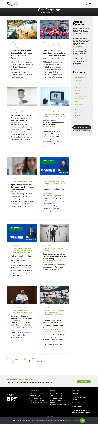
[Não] (96, 420)
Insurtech (78, 101)
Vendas (77, 126)
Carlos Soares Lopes (78, 64)
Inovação (15, 47)
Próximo (40, 361)
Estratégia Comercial (81, 91)
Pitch (76, 110)
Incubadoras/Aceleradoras (21, 45)
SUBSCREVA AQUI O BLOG (81, 135)
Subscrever (84, 381)
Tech (76, 120)
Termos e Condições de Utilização (79, 398)
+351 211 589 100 (57, 398)
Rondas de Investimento (82, 115)
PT (81, 4)
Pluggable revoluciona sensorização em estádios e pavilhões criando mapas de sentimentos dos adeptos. (81, 41)
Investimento (23, 47)
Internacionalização (81, 104)
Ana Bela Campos (78, 46)
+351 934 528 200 (35, 398)
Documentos (76, 393)
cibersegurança (79, 85)
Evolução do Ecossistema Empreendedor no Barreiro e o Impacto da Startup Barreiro (81, 31)
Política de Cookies (77, 406)
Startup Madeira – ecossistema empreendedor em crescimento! (79, 60)
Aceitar (82, 420)
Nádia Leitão (76, 35)
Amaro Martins (77, 54)
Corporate (78, 88)
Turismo (77, 123)
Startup (30, 47)
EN (83, 4)
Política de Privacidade (78, 403)
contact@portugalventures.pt (38, 402)
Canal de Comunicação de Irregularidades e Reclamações (81, 411)
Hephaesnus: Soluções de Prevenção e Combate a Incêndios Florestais (21, 124)
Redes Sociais (79, 112)
